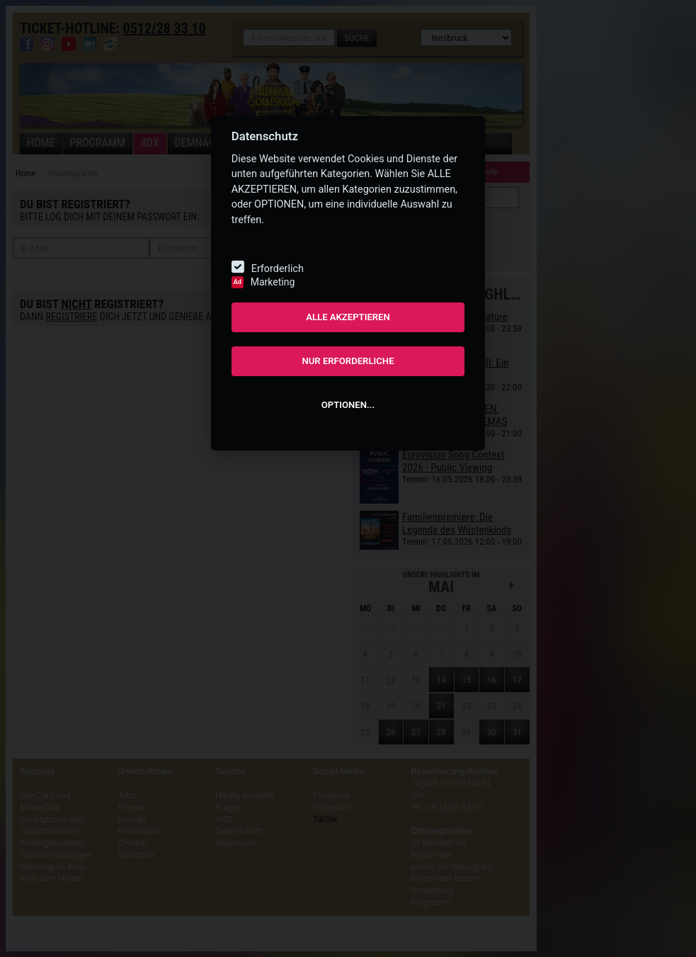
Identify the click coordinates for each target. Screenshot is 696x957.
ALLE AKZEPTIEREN (348, 317)
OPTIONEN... (348, 405)
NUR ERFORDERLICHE (348, 361)
